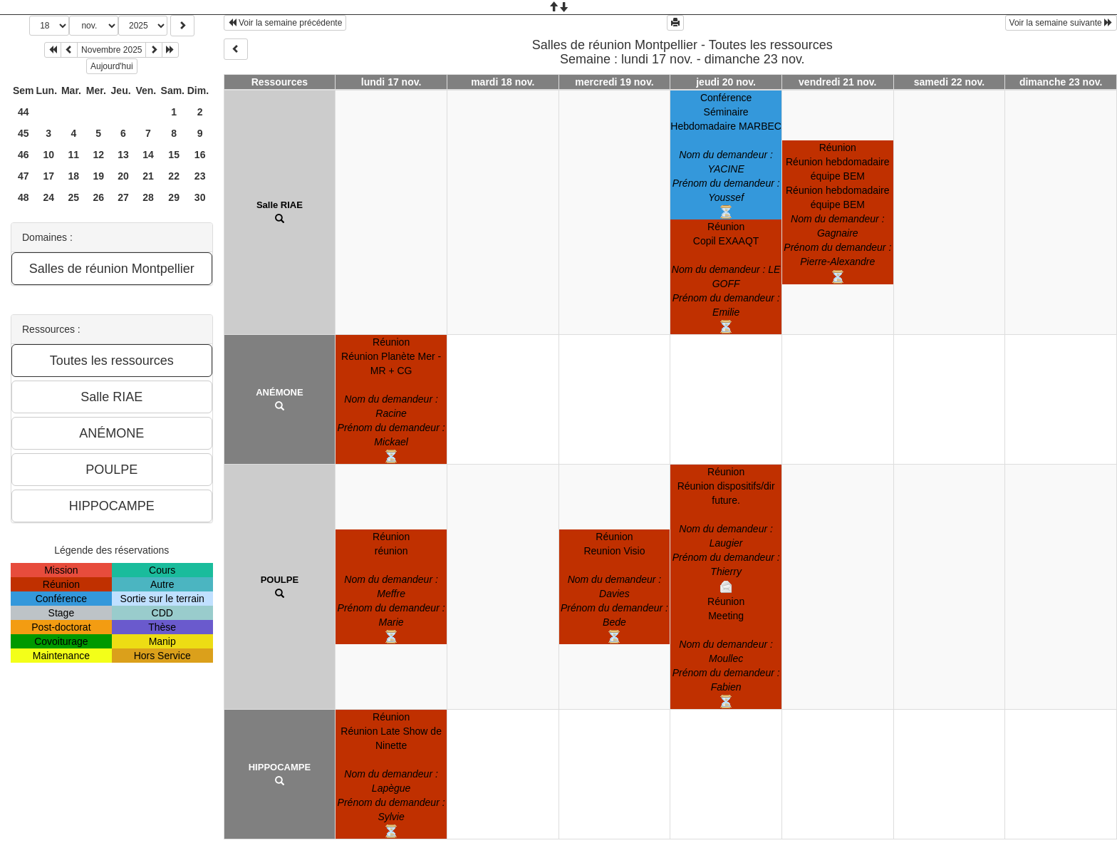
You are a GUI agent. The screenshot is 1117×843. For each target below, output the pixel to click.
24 (48, 197)
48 (23, 197)
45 (23, 133)
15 (174, 154)
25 (74, 197)
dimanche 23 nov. (1060, 82)
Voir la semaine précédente (285, 23)
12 (98, 154)
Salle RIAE (279, 205)
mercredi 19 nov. (614, 82)
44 (23, 112)
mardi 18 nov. (502, 82)
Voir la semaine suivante (1061, 23)
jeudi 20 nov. (726, 82)
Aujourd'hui (111, 66)
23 (200, 176)
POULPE (279, 579)
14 (148, 154)
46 (23, 154)
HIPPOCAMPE (280, 767)
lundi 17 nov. (391, 82)
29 (174, 197)
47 (23, 176)
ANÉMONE (279, 392)
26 (98, 197)
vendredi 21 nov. (837, 82)
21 (148, 176)
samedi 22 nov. (949, 82)
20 (123, 176)
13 (123, 154)
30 (200, 197)
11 (74, 154)
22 (174, 176)
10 (48, 154)
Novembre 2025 (111, 50)
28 (148, 197)
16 (200, 154)
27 (123, 197)
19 (98, 176)
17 (48, 176)
